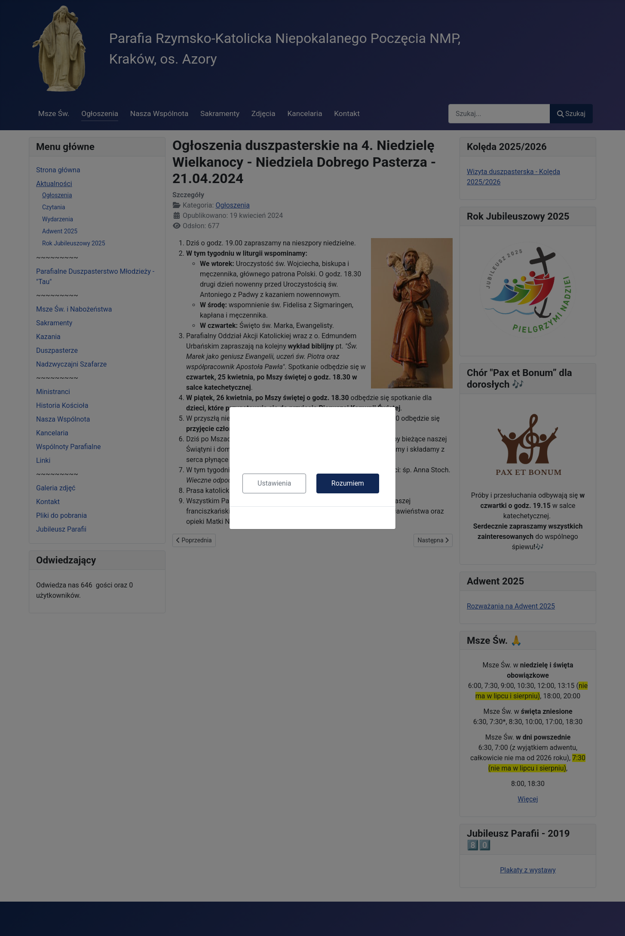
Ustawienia (274, 483)
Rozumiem (347, 483)
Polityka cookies (312, 518)
